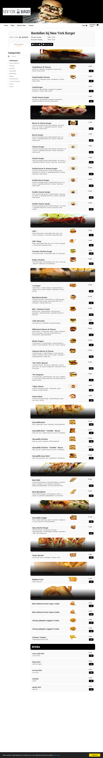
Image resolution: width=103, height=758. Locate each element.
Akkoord (94, 755)
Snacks (11, 84)
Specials (12, 68)
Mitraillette (12, 73)
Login (84, 25)
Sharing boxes (13, 79)
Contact (31, 25)
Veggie (11, 76)
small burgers (13, 60)
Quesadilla (12, 71)
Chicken (11, 66)
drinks (11, 86)
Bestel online (21, 25)
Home (6, 25)
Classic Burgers (14, 63)
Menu (12, 25)
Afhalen (36, 44)
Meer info (57, 755)
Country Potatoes (14, 81)
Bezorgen (47, 44)
